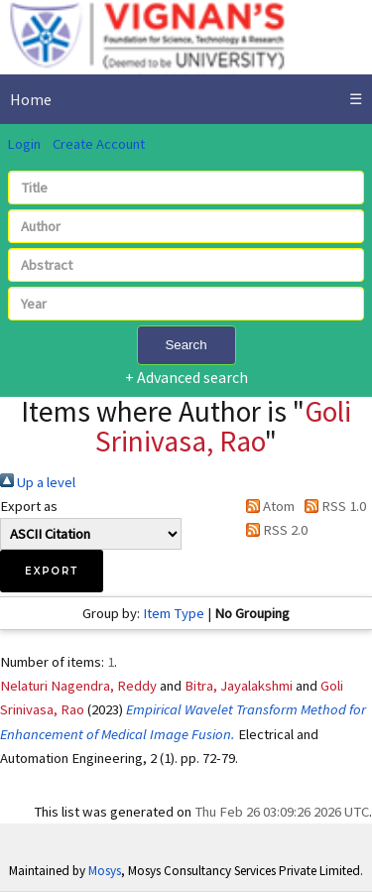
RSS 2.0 (273, 530)
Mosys (104, 870)
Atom (267, 506)
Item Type (173, 613)
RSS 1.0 (332, 506)
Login (24, 144)
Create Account (99, 144)
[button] (51, 571)
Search (185, 344)
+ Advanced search (186, 377)
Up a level (37, 482)
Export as (29, 506)
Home (31, 99)
